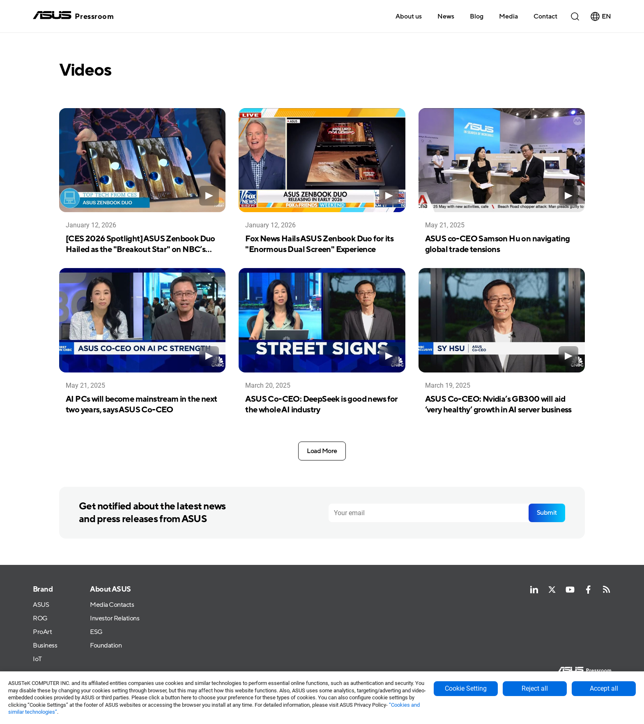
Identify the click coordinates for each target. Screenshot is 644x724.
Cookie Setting (466, 688)
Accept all (604, 688)
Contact (545, 16)
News (445, 16)
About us (409, 16)
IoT (37, 659)
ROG (40, 619)
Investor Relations (114, 619)
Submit (547, 512)
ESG (96, 632)
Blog (476, 16)
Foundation (106, 645)
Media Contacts (112, 605)
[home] (73, 16)
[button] (508, 16)
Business (45, 645)
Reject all (535, 688)
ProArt (42, 632)
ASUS (41, 605)
